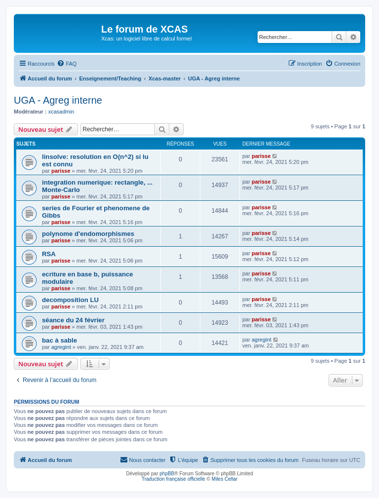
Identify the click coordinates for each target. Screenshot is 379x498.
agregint (61, 347)
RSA (49, 254)
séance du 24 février (73, 320)
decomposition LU (70, 300)
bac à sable (59, 340)
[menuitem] (66, 64)
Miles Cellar (224, 479)
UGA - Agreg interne (58, 100)
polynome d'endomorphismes (88, 233)
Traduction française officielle (173, 479)
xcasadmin (61, 112)
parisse (61, 171)
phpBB (166, 473)
